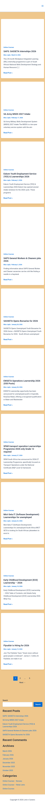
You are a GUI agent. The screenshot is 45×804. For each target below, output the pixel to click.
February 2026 (8, 755)
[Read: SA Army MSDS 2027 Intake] (22, 94)
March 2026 (7, 751)
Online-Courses (9, 47)
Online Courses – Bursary (12, 781)
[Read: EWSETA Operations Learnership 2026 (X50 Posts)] (22, 360)
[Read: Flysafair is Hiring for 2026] (22, 625)
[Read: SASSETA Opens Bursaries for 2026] (22, 300)
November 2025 (9, 766)
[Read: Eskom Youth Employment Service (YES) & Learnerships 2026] (22, 153)
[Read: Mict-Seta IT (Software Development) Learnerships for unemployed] (22, 494)
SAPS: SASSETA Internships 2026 (20, 51)
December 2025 (9, 763)
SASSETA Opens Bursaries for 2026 (21, 321)
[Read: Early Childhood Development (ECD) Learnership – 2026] (22, 559)
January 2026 (8, 759)
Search (5, 700)
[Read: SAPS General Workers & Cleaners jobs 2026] (22, 228)
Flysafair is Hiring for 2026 (16, 645)
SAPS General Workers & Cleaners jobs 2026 (19, 731)
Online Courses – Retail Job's (14, 785)
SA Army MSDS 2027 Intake (17, 114)
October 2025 (8, 770)
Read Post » (8, 72)
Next (22, 682)
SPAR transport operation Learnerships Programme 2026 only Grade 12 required (22, 449)
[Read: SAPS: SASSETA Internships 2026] (22, 31)
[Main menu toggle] (42, 5)
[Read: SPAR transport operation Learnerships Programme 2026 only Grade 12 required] (22, 426)
